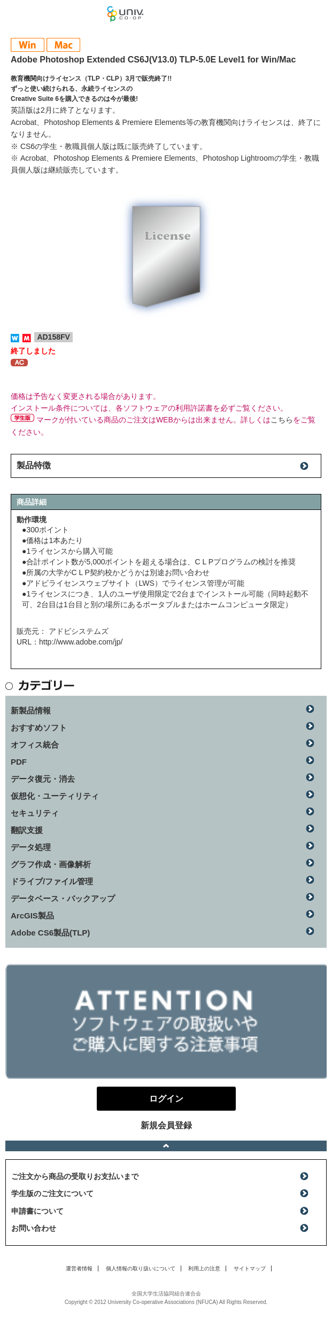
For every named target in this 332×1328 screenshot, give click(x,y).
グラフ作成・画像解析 (51, 864)
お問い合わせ (33, 1228)
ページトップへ (166, 1146)
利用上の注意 (204, 1268)
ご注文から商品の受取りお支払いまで (74, 1176)
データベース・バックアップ (63, 898)
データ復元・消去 (43, 778)
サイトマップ (250, 1268)
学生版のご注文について (52, 1193)
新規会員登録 (166, 1125)
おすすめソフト (39, 727)
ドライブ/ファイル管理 (52, 881)
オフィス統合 (35, 744)
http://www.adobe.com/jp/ (80, 642)
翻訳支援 (27, 830)
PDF (19, 761)
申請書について (37, 1211)
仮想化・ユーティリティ (55, 795)
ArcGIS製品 (32, 915)
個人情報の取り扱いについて (140, 1268)
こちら (282, 419)
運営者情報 (79, 1268)
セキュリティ (35, 813)
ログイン (318, 16)
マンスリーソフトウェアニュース (53, 13)
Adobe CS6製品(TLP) (50, 932)
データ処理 (31, 847)
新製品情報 (31, 710)
